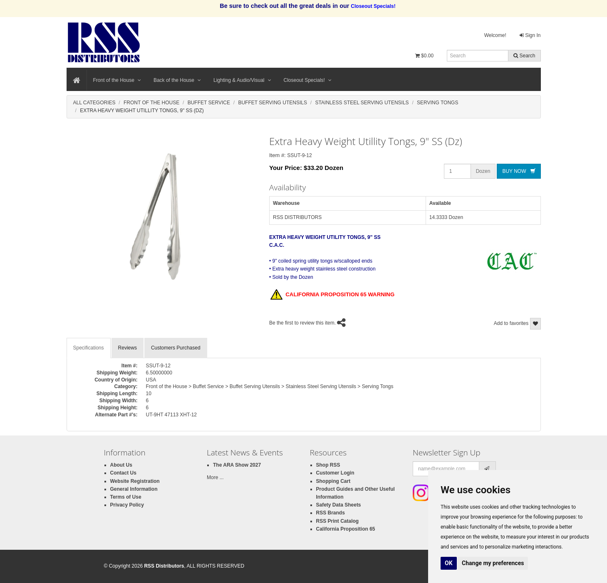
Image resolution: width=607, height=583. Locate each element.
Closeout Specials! (308, 80)
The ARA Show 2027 (237, 465)
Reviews (127, 348)
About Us (121, 465)
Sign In (530, 35)
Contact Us (123, 473)
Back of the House (177, 80)
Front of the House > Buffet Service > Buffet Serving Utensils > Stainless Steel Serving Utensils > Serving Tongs (270, 386)
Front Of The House (151, 103)
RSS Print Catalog (337, 521)
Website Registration (135, 481)
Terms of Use (125, 497)
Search (524, 56)
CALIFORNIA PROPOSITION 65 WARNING (332, 295)
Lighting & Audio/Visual (242, 80)
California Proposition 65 (345, 529)
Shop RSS (328, 465)
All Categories (94, 103)
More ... (215, 477)
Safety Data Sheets (338, 505)
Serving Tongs (437, 103)
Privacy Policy (127, 505)
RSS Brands (330, 513)
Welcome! (495, 35)
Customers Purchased (176, 348)
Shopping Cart (333, 481)
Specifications (88, 348)
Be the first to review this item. (302, 323)
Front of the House (117, 80)
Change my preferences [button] (493, 563)
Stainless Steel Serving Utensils (362, 103)
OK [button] (449, 563)
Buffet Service (209, 103)
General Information (134, 489)
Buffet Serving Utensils (272, 103)
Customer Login (335, 473)
